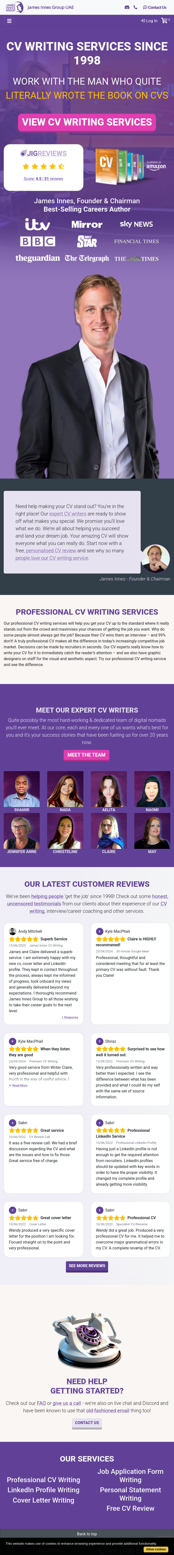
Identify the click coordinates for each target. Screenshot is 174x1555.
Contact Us (154, 7)
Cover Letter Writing (43, 1500)
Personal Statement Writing (130, 1494)
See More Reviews (87, 1265)
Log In (149, 20)
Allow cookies (156, 1549)
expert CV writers (67, 514)
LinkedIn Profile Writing (44, 1490)
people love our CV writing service (52, 558)
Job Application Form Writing (130, 1475)
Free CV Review (131, 1508)
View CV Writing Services (87, 122)
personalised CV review (51, 551)
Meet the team (87, 755)
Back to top (87, 1534)
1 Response (70, 1017)
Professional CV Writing (43, 1480)
